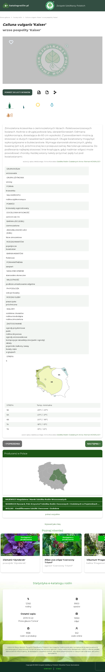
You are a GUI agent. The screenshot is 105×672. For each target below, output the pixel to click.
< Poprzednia (12, 444)
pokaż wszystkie (52, 514)
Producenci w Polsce (15, 453)
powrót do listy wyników (17, 92)
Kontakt (48, 669)
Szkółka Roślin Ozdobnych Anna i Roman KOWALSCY (78, 161)
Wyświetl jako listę (53, 524)
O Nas (58, 669)
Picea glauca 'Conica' (28, 621)
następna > (93, 444)
